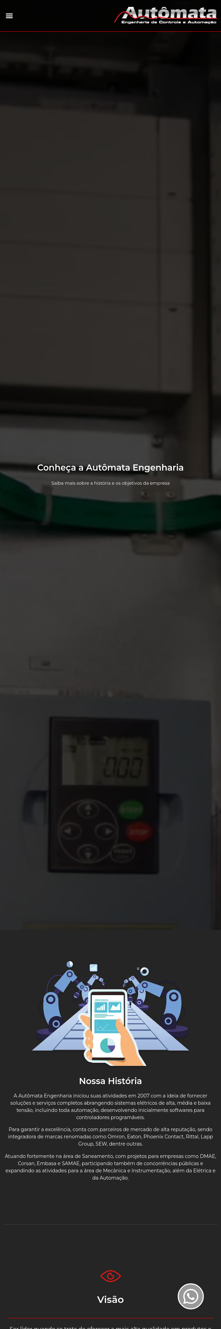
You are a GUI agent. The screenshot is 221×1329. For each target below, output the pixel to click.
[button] (9, 15)
